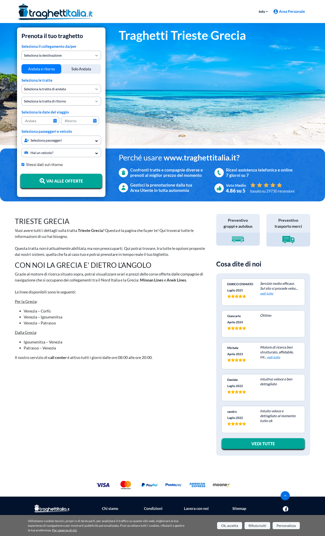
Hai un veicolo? (38, 152)
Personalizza (286, 525)
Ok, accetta (229, 525)
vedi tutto (266, 293)
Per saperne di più (64, 530)
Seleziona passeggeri (43, 140)
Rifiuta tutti (257, 525)
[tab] (41, 69)
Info (262, 11)
